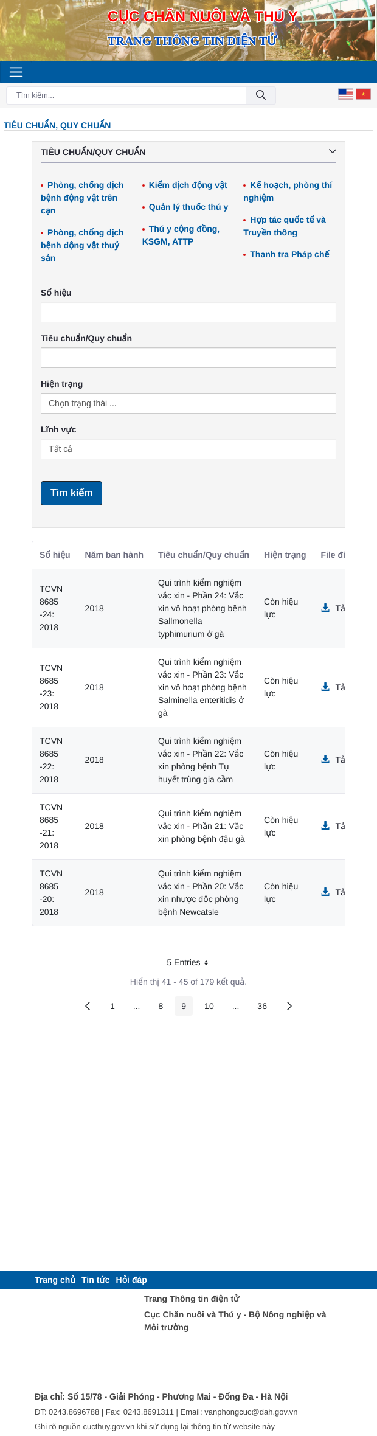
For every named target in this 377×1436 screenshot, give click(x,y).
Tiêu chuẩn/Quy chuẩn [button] (188, 152)
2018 (94, 608)
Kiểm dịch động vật (188, 185)
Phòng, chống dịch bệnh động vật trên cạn (82, 197)
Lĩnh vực (58, 429)
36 (265, 1008)
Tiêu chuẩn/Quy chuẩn (86, 338)
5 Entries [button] (191, 964)
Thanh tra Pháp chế (289, 254)
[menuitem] (55, 1280)
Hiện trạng (62, 384)
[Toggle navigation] (16, 72)
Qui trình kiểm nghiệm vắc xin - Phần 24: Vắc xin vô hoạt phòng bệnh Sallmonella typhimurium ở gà (202, 608)
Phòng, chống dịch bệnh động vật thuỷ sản (82, 245)
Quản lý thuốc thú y (189, 207)
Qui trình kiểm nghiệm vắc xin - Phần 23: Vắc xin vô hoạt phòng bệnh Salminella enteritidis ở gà (202, 687)
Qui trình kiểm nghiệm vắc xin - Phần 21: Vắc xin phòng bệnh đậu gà (201, 826)
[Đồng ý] (261, 95)
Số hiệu (56, 292)
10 (212, 1008)
